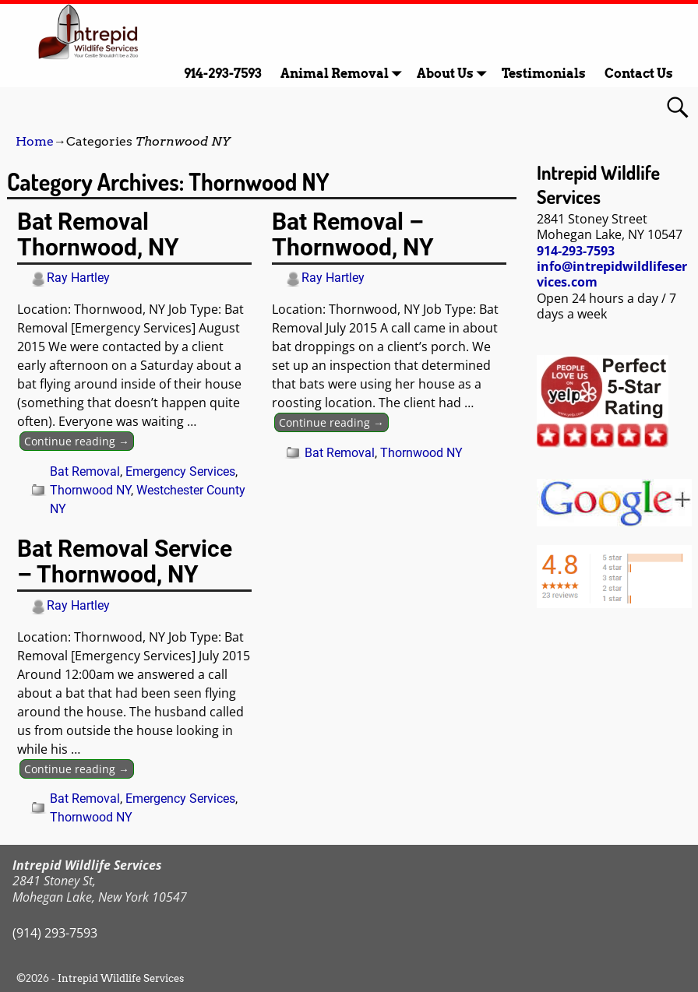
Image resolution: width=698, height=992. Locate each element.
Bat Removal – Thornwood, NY (353, 234)
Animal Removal (343, 73)
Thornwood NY (90, 490)
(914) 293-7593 (54, 932)
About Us (454, 73)
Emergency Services (180, 471)
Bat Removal (85, 471)
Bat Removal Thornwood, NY (98, 234)
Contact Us (639, 73)
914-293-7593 (223, 73)
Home (35, 141)
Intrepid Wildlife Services (121, 978)
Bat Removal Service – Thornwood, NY (124, 561)
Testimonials (544, 73)
